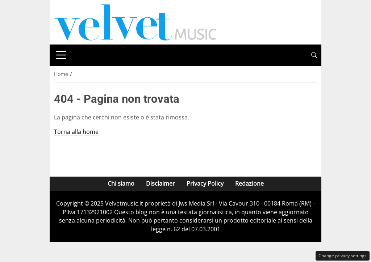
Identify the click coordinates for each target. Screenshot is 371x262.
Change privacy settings (342, 256)
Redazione (249, 183)
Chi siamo (121, 183)
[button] (314, 55)
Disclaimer (160, 183)
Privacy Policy (205, 183)
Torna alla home (76, 132)
